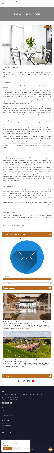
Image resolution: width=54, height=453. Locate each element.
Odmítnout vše (17, 448)
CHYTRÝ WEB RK (32, 447)
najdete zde (6, 445)
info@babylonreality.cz (12, 397)
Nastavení (26, 448)
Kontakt (3, 413)
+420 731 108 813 (12, 400)
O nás (3, 410)
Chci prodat (4, 423)
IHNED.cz (8, 370)
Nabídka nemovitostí (7, 425)
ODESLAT (27, 279)
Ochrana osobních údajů (7, 415)
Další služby (4, 427)
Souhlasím (7, 448)
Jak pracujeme (5, 438)
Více (17, 1)
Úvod (11, 1)
